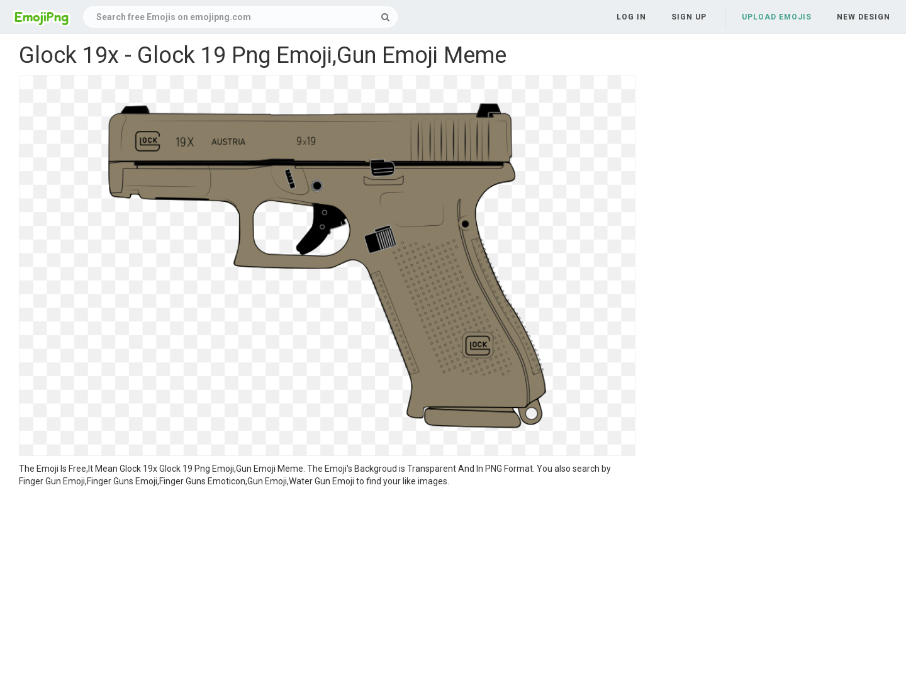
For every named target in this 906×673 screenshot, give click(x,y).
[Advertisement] (327, 582)
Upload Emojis (777, 17)
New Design (863, 17)
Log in (631, 17)
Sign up (689, 17)
